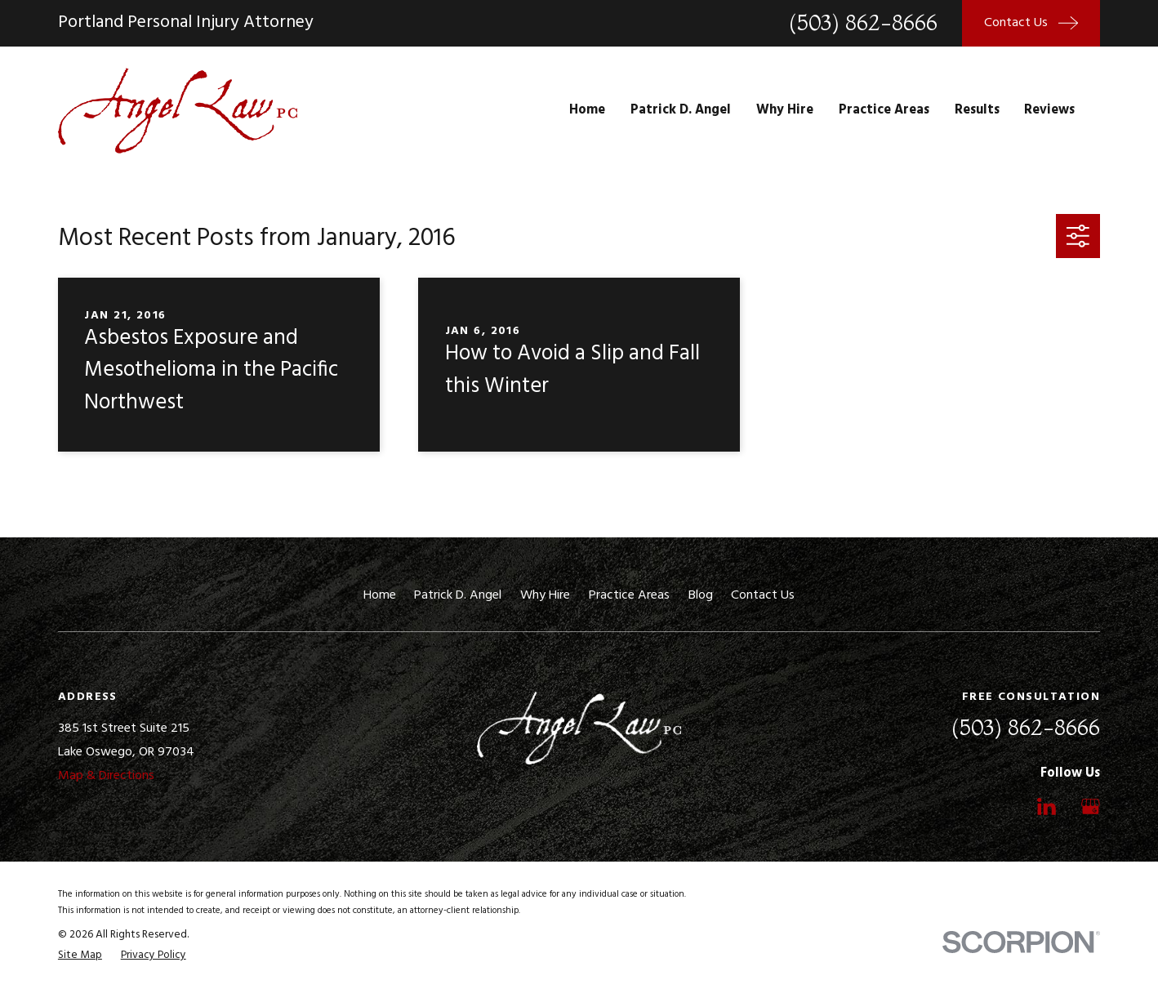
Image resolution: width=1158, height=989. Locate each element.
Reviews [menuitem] (1049, 110)
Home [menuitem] (587, 110)
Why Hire (545, 595)
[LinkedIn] (1046, 806)
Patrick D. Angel (457, 595)
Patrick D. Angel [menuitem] (680, 110)
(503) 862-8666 (863, 23)
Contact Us (763, 595)
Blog (700, 595)
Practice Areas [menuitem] (884, 110)
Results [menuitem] (977, 110)
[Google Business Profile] (1090, 806)
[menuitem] (80, 955)
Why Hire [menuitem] (784, 110)
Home (379, 595)
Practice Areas (629, 595)
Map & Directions (106, 775)
